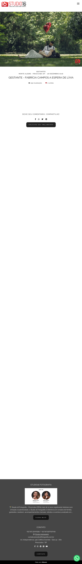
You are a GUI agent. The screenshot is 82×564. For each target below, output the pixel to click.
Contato (41, 554)
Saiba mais (40, 517)
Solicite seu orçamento (41, 464)
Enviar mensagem (42, 534)
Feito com (41, 562)
